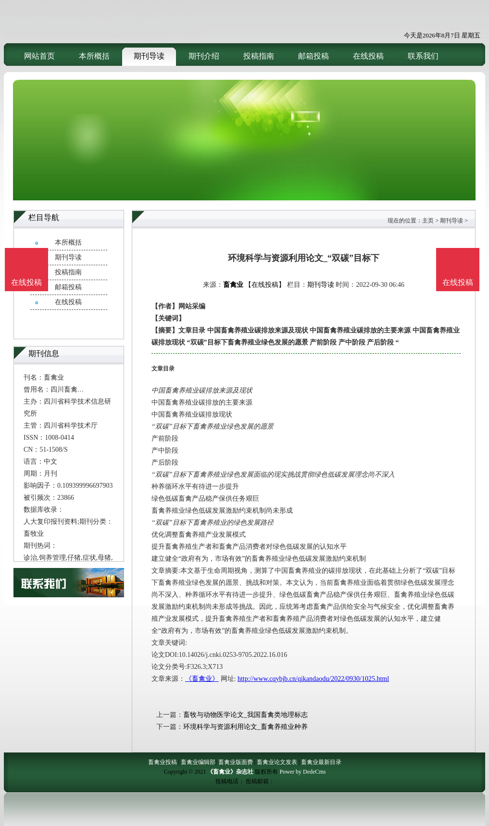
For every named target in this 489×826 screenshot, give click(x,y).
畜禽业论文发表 (277, 762)
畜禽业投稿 (162, 762)
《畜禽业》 (202, 678)
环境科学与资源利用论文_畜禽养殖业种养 (245, 726)
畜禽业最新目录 (321, 762)
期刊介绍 (203, 56)
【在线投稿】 (265, 284)
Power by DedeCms (302, 771)
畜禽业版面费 (235, 762)
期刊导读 (149, 56)
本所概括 (94, 56)
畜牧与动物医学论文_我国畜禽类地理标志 (245, 714)
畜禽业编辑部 (198, 762)
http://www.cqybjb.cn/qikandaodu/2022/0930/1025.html (313, 678)
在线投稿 (368, 56)
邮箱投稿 (313, 56)
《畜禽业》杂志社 (230, 771)
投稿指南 (258, 56)
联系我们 (423, 56)
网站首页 (39, 56)
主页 (428, 220)
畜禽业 (233, 284)
